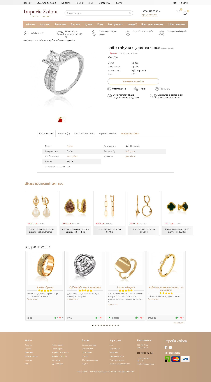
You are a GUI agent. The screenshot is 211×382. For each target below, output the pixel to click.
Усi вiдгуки (179, 322)
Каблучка (130, 151)
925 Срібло (72, 156)
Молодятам (104, 2)
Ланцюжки (60, 24)
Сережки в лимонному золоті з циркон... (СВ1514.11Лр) (75, 230)
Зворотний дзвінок (117, 356)
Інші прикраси (115, 24)
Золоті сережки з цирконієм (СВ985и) (109, 230)
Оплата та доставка (46, 2)
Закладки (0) (115, 348)
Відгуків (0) (64, 133)
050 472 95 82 (142, 345)
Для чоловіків (57, 363)
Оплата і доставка (89, 345)
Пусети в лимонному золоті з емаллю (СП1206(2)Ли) (177, 230)
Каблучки (30, 24)
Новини (79, 2)
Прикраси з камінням (152, 24)
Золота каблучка (126, 287)
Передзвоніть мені (148, 14)
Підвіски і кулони (31, 356)
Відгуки (119, 2)
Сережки (44, 24)
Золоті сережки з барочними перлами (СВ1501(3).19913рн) (41, 230)
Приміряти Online (130, 133)
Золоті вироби (57, 348)
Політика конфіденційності (120, 363)
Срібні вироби (57, 345)
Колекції (132, 24)
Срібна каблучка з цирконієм (85, 287)
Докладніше (32, 298)
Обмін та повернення (90, 360)
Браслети (75, 24)
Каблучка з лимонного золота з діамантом (166, 289)
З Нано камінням (176, 24)
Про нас (27, 2)
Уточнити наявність (133, 81)
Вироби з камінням (59, 356)
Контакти (66, 2)
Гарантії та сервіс (108, 133)
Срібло (70, 146)
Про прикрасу (46, 133)
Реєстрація (114, 352)
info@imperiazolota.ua (145, 364)
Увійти (183, 2)
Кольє (100, 24)
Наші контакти (87, 348)
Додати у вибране (128, 53)
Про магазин (87, 352)
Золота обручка (44, 287)
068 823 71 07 (142, 347)
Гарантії (85, 356)
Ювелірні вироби (31, 40)
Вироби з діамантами (60, 352)
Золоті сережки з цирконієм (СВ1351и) (143, 230)
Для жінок (130, 156)
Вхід (111, 345)
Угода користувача (117, 360)
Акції (91, 2)
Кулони (88, 24)
